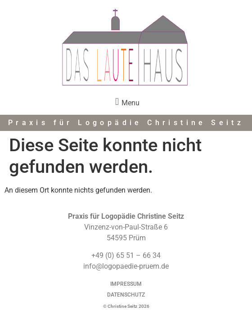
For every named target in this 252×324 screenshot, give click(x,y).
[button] (126, 102)
